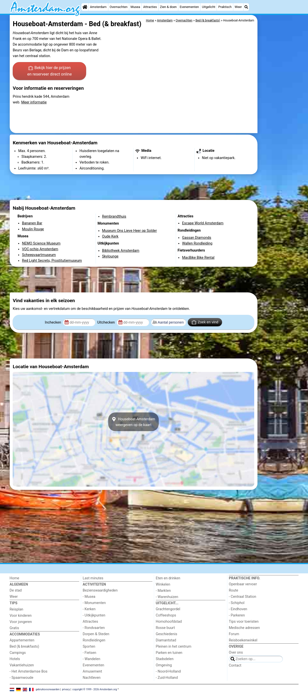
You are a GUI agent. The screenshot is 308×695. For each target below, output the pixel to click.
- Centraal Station (242, 597)
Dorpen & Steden (96, 634)
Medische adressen (244, 628)
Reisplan (16, 609)
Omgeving (164, 665)
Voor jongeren (21, 622)
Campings (18, 653)
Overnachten (118, 7)
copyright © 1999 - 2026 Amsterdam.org (94, 689)
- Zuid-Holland (167, 678)
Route (233, 590)
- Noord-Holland (168, 671)
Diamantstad (166, 640)
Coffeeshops (166, 615)
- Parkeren (237, 615)
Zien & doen (168, 7)
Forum (234, 634)
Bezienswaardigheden (100, 590)
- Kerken (89, 609)
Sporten (89, 646)
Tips (13, 603)
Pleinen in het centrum (173, 646)
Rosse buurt (165, 628)
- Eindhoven (238, 609)
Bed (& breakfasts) (24, 646)
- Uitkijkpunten (94, 615)
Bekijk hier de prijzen (49, 71)
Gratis (14, 628)
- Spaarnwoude (21, 678)
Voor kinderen (21, 615)
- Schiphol (237, 603)
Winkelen (163, 584)
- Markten (163, 591)
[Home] (84, 7)
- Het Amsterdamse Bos (29, 671)
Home (14, 578)
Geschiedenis (166, 634)
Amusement (92, 671)
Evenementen (189, 7)
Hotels (15, 659)
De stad (16, 590)
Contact (235, 665)
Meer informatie (34, 102)
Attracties (150, 7)
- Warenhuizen (167, 597)
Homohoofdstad (169, 621)
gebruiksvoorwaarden (48, 689)
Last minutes (93, 578)
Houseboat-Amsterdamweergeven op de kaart (133, 422)
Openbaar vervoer (243, 584)
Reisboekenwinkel (243, 640)
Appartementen (22, 640)
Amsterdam (98, 7)
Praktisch (225, 7)
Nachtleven (92, 678)
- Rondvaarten (94, 628)
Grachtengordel (168, 609)
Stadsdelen (165, 659)
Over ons (236, 652)
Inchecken (53, 322)
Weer (238, 7)
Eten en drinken (168, 578)
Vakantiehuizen (22, 665)
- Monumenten (94, 603)
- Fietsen (89, 653)
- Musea (89, 597)
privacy (66, 689)
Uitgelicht (208, 7)
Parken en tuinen (169, 653)
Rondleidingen (94, 640)
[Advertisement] (279, 129)
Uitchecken (106, 322)
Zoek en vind (205, 322)
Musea (135, 7)
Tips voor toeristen (243, 621)
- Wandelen (91, 659)
